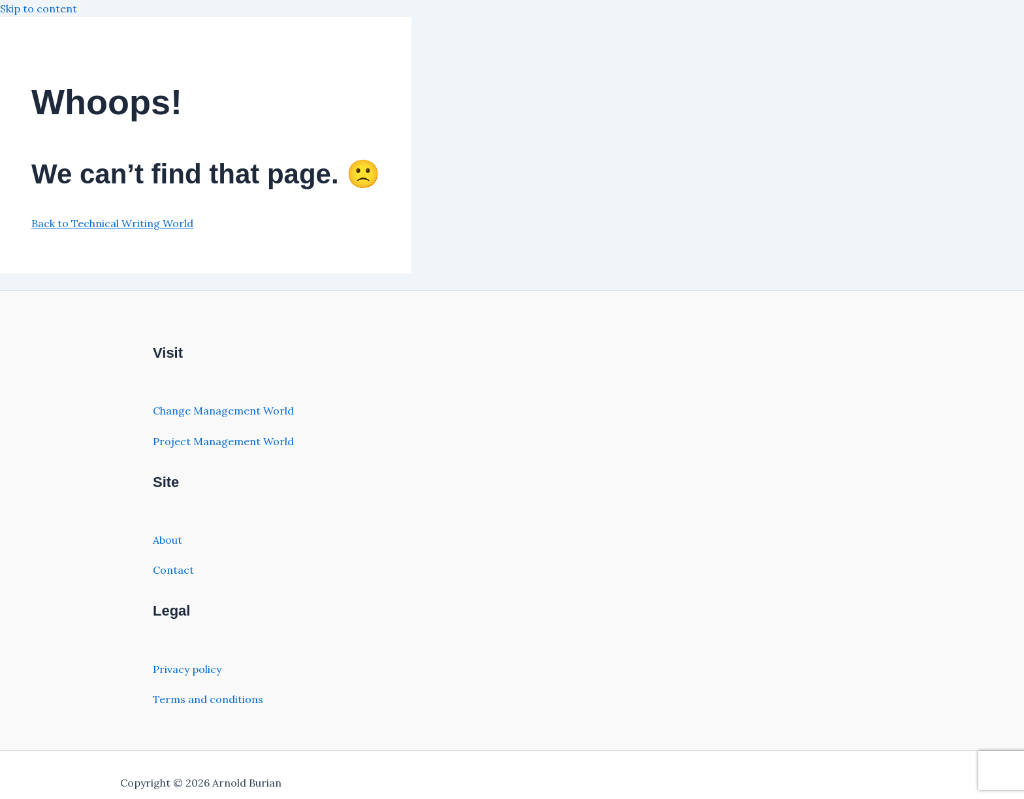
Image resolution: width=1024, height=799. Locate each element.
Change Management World (223, 410)
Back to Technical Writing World (112, 223)
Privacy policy (187, 669)
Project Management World (223, 441)
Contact (173, 569)
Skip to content (38, 8)
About (167, 539)
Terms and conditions (208, 699)
